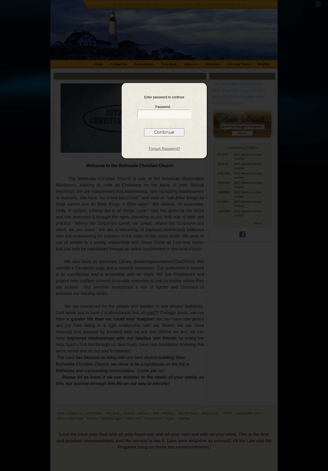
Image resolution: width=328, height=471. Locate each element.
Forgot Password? (164, 149)
